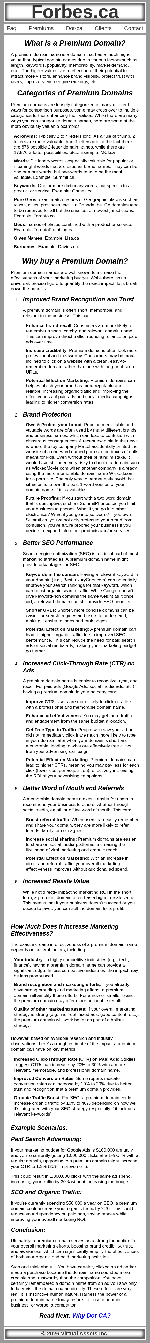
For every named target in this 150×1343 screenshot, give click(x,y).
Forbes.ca (75, 11)
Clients (103, 28)
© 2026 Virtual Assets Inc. (75, 1334)
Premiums (41, 28)
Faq (11, 28)
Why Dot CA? (91, 1315)
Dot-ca (74, 28)
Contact (133, 28)
